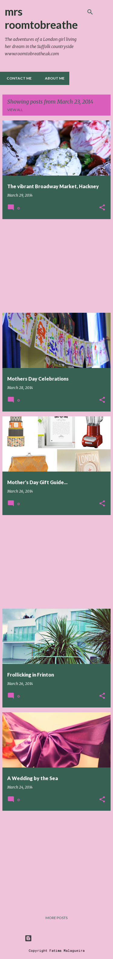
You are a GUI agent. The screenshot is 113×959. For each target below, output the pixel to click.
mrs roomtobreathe (41, 18)
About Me (53, 78)
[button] (102, 208)
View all (15, 109)
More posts (56, 917)
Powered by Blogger (57, 938)
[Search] (90, 12)
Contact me (17, 78)
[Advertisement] (56, 266)
